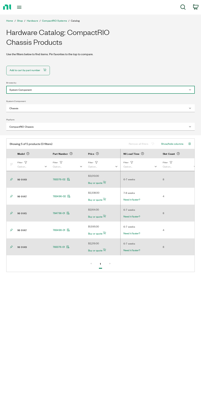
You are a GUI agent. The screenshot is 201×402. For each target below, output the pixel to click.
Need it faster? (131, 199)
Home (9, 20)
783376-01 (61, 247)
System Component (16, 101)
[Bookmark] (12, 164)
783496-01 (61, 230)
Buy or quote (97, 183)
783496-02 (61, 196)
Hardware (32, 20)
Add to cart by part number (28, 70)
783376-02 (61, 179)
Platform (10, 119)
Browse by (11, 82)
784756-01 (61, 213)
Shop (20, 20)
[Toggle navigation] (26, 7)
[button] (32, 164)
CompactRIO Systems (54, 20)
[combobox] (100, 90)
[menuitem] (183, 8)
